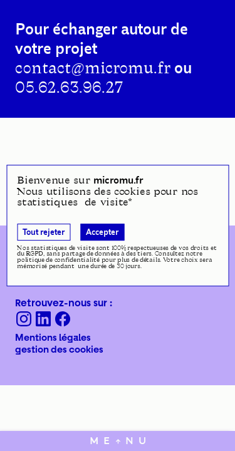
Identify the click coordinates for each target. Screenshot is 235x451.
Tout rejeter (44, 232)
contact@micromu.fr (92, 68)
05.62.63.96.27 (69, 88)
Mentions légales (53, 337)
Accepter (102, 232)
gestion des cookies (59, 349)
